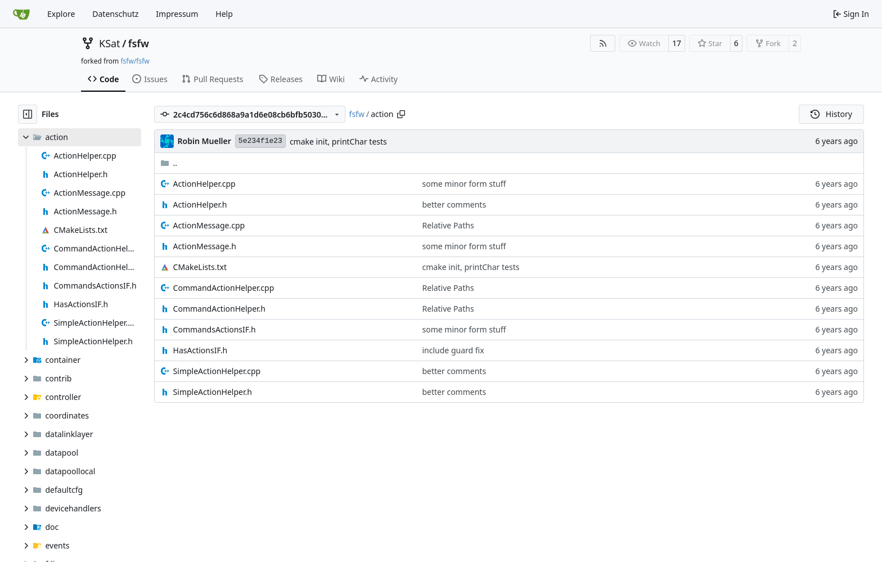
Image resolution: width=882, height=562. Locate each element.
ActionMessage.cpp (209, 225)
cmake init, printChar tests (338, 141)
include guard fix (453, 350)
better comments (454, 204)
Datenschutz (115, 13)
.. (169, 163)
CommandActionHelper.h (219, 308)
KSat (109, 43)
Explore (61, 13)
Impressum (177, 13)
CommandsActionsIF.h (214, 329)
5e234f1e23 (260, 141)
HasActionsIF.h (200, 350)
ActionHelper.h (200, 204)
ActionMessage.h (204, 246)
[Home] (21, 14)
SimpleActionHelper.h (212, 391)
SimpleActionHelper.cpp (217, 371)
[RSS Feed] (603, 43)
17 (676, 43)
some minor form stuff (464, 183)
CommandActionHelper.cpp (223, 287)
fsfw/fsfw (134, 61)
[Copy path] (401, 114)
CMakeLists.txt (200, 267)
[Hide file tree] (27, 114)
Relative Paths (448, 225)
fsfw (138, 43)
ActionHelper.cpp (204, 183)
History (831, 114)
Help (224, 13)
